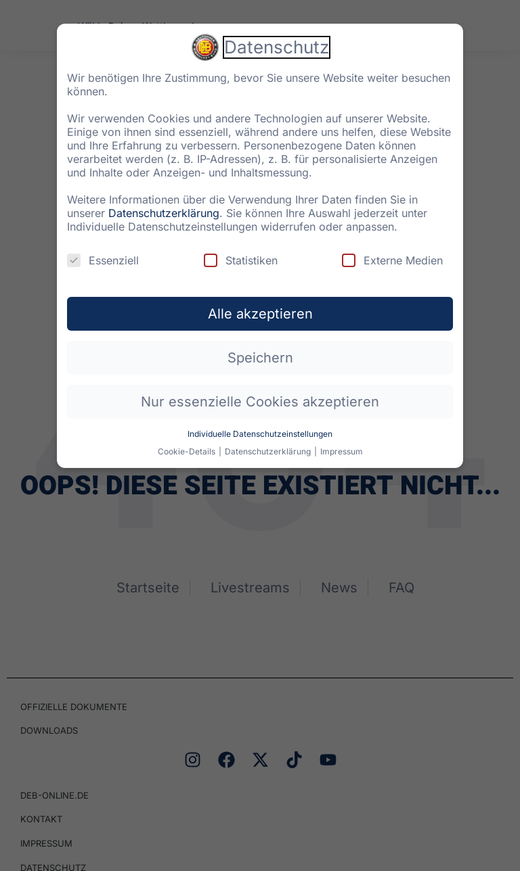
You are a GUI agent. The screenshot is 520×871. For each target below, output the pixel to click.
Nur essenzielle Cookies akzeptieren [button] (260, 393)
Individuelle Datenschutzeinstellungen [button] (260, 425)
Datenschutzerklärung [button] (269, 443)
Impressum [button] (341, 443)
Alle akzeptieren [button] (260, 305)
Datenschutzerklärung (163, 204)
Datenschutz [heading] (276, 38)
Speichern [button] (260, 349)
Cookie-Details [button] (187, 443)
